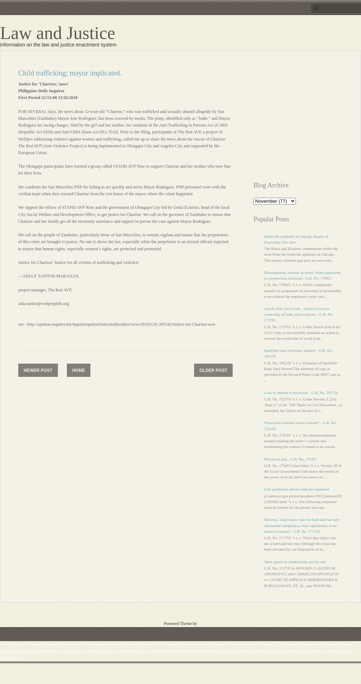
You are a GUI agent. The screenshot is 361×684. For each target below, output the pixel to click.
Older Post (213, 370)
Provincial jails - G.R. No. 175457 (290, 459)
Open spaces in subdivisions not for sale (295, 562)
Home (78, 370)
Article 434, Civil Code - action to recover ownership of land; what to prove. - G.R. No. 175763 (298, 314)
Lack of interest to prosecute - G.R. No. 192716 (301, 392)
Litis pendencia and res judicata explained (296, 489)
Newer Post (38, 370)
